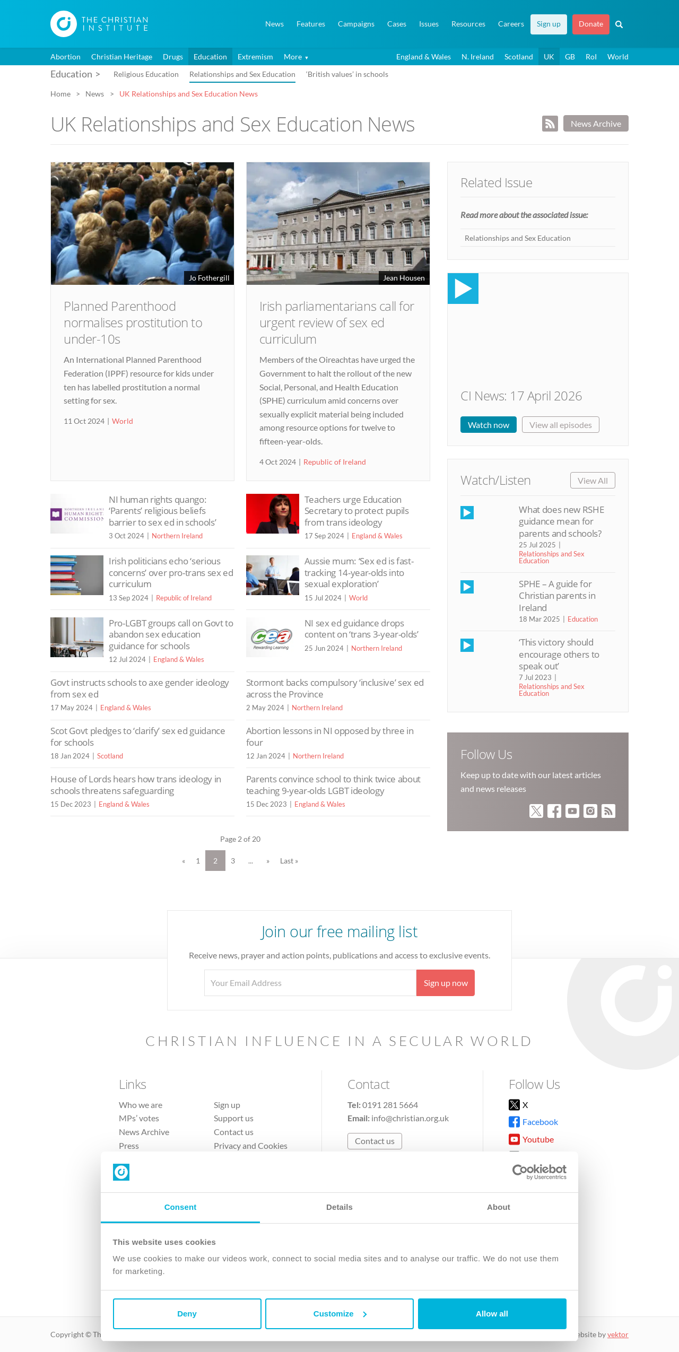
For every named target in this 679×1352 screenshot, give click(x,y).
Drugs (173, 56)
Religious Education (146, 73)
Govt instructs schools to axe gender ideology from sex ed (139, 688)
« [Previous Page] (183, 860)
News (274, 24)
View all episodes (560, 425)
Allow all (492, 1313)
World (618, 56)
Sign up (549, 24)
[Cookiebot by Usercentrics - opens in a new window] (520, 1172)
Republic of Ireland (334, 461)
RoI (591, 56)
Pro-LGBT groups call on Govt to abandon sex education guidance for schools (171, 634)
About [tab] (498, 1206)
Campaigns (356, 24)
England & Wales (423, 56)
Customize (340, 1313)
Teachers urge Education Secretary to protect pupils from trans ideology (356, 510)
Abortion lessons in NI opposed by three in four (330, 736)
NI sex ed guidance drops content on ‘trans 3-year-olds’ (361, 629)
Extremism (255, 56)
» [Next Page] (267, 860)
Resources (468, 24)
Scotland (518, 56)
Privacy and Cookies (251, 1145)
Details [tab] (339, 1206)
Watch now (488, 425)
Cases (396, 24)
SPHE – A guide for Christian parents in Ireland (557, 596)
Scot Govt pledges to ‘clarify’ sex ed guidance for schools (137, 736)
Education (210, 56)
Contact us (234, 1132)
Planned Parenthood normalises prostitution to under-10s (133, 322)
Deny (187, 1313)
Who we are (140, 1105)
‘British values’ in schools (347, 73)
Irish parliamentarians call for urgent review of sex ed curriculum (336, 322)
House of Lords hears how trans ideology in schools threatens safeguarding (135, 785)
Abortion (65, 56)
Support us (234, 1118)
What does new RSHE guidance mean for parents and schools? (561, 521)
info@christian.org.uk (410, 1118)
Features (311, 24)
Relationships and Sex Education (242, 73)
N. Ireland (478, 56)
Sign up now (446, 983)
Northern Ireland (177, 535)
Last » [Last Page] (289, 860)
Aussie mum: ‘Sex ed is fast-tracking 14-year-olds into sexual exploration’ (359, 572)
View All (593, 480)
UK (549, 56)
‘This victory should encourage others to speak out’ (559, 654)
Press (129, 1145)
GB (570, 56)
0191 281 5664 (390, 1105)
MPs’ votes (139, 1118)
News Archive (596, 123)
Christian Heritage (121, 56)
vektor (618, 1334)
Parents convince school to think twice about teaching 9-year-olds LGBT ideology (333, 785)
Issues (429, 24)
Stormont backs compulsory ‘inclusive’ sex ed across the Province (335, 688)
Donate (591, 24)
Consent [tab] (180, 1206)
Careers (511, 24)
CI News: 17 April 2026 (521, 395)
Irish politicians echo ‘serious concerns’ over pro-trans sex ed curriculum (171, 572)
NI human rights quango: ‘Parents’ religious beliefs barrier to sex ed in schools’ (162, 510)
